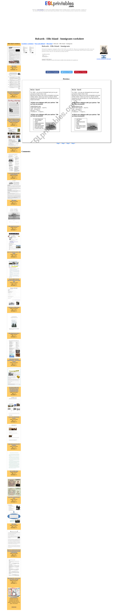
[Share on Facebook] (52, 72)
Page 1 (58, 143)
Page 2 (63, 143)
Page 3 (68, 143)
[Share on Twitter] (67, 72)
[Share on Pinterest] (80, 72)
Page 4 (73, 143)
